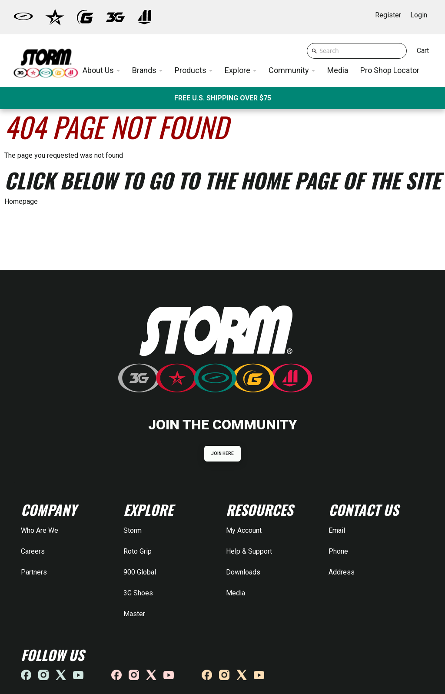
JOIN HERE (222, 453)
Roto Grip (137, 551)
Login (418, 15)
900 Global (139, 572)
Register (388, 15)
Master (134, 614)
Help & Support (249, 551)
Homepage (21, 201)
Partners (34, 572)
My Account (244, 530)
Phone (338, 551)
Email (337, 530)
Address (342, 572)
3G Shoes (138, 593)
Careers (33, 551)
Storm (132, 530)
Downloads (243, 572)
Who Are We (39, 530)
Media (235, 593)
